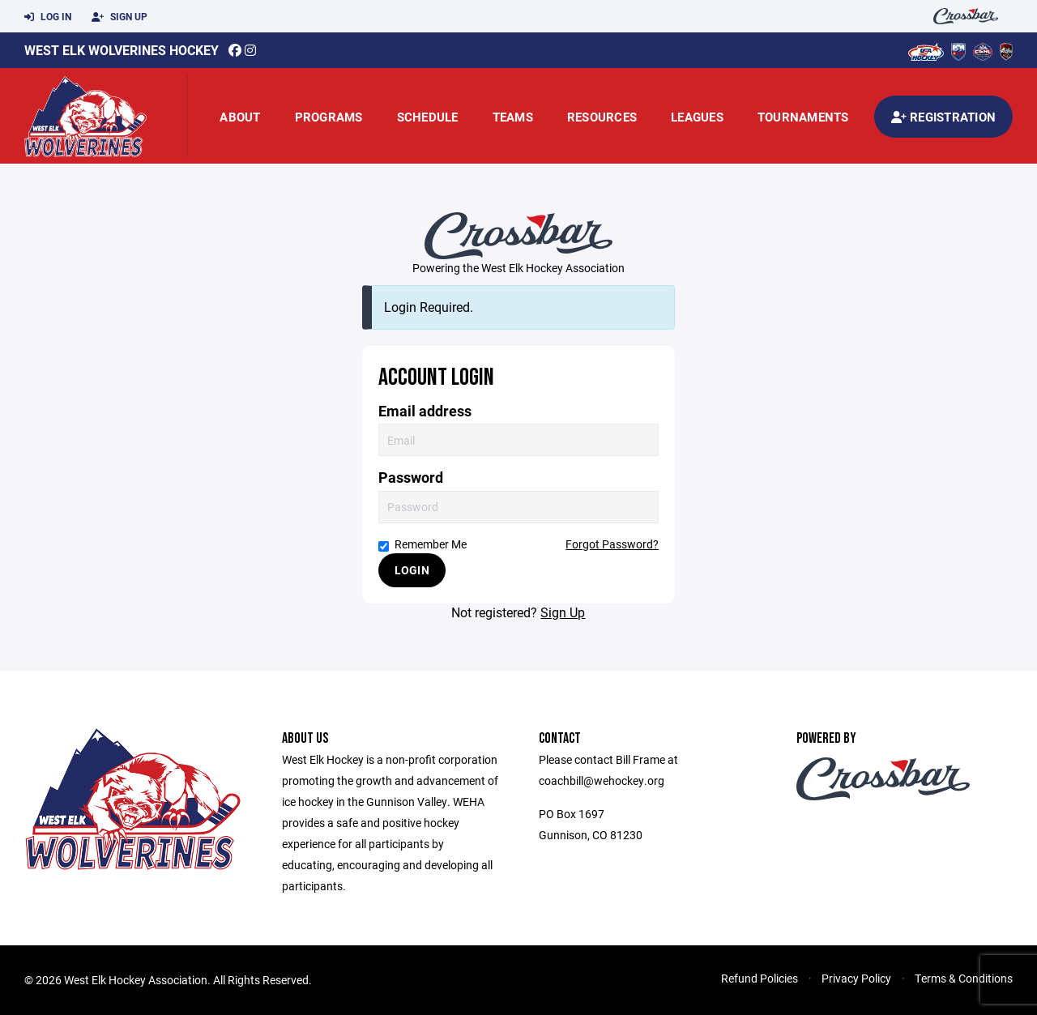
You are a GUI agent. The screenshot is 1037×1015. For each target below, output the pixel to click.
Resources (602, 117)
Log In (47, 17)
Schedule (428, 117)
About (240, 117)
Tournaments (803, 117)
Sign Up (119, 17)
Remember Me (422, 544)
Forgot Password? (612, 544)
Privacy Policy (856, 978)
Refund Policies (759, 978)
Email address (425, 411)
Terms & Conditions (964, 978)
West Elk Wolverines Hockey (121, 49)
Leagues (697, 117)
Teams (513, 117)
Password (410, 477)
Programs (329, 117)
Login (412, 570)
